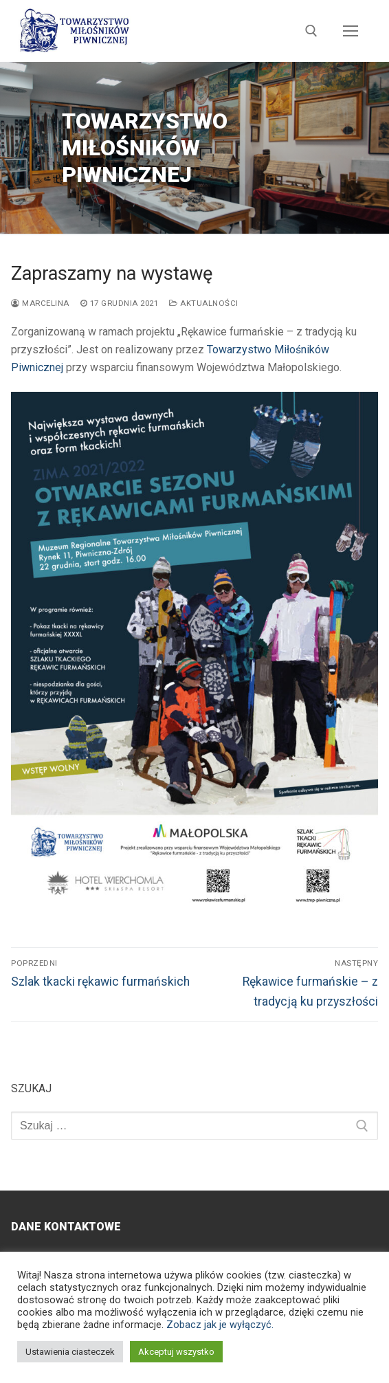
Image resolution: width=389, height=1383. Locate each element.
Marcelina (40, 303)
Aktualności (203, 303)
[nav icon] (351, 30)
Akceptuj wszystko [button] (176, 1352)
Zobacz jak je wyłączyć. (220, 1324)
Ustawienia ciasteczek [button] (70, 1352)
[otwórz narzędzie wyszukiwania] (311, 31)
